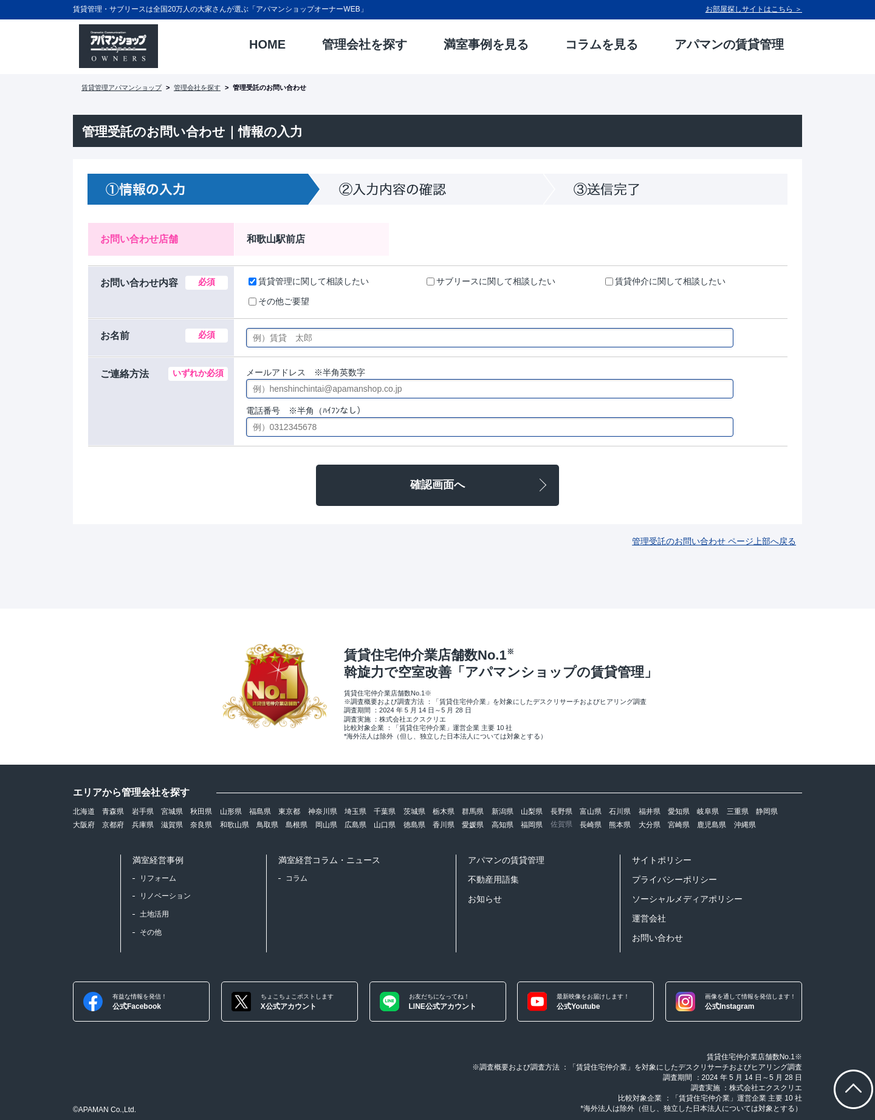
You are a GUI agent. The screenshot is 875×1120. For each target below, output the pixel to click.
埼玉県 (355, 811)
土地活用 (154, 914)
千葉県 (385, 811)
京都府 (113, 825)
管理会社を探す (197, 87)
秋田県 (201, 811)
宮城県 (172, 811)
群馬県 (473, 811)
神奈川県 (322, 811)
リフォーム (158, 878)
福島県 (260, 811)
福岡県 (532, 825)
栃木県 (444, 811)
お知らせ (485, 899)
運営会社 (649, 918)
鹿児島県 (711, 825)
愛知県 (679, 811)
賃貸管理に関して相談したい (309, 281)
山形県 (231, 811)
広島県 (355, 825)
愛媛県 (473, 825)
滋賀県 (172, 825)
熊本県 (620, 825)
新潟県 (502, 811)
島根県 (296, 825)
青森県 (113, 811)
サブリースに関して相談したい (491, 281)
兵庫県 (143, 825)
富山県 (591, 811)
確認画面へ (437, 485)
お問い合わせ (657, 938)
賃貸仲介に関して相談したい (665, 281)
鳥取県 (267, 825)
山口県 (385, 825)
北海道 (84, 811)
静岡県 (767, 811)
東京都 (289, 811)
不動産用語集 (493, 879)
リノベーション (165, 896)
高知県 (502, 825)
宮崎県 (679, 825)
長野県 (561, 811)
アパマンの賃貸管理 (506, 860)
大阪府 (84, 825)
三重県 (738, 811)
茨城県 (414, 811)
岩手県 (143, 811)
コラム (296, 878)
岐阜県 (708, 811)
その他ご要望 (279, 301)
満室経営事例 (158, 860)
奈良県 (201, 825)
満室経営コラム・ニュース (329, 860)
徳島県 (414, 825)
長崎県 (591, 825)
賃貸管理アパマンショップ (121, 87)
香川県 (444, 825)
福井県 (650, 811)
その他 (151, 932)
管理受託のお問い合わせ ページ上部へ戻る (714, 541)
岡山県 (326, 825)
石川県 (620, 811)
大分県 (650, 825)
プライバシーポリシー (674, 879)
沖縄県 (745, 825)
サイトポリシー (661, 860)
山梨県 (532, 811)
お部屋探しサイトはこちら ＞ (753, 9)
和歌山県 (234, 825)
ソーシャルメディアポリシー (687, 899)
